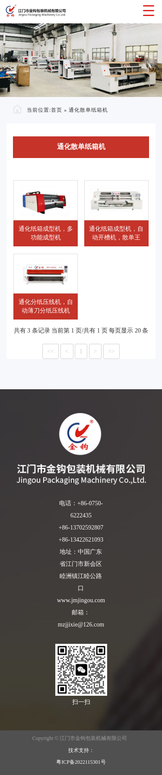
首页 (56, 110)
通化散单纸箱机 (88, 110)
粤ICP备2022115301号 (80, 762)
